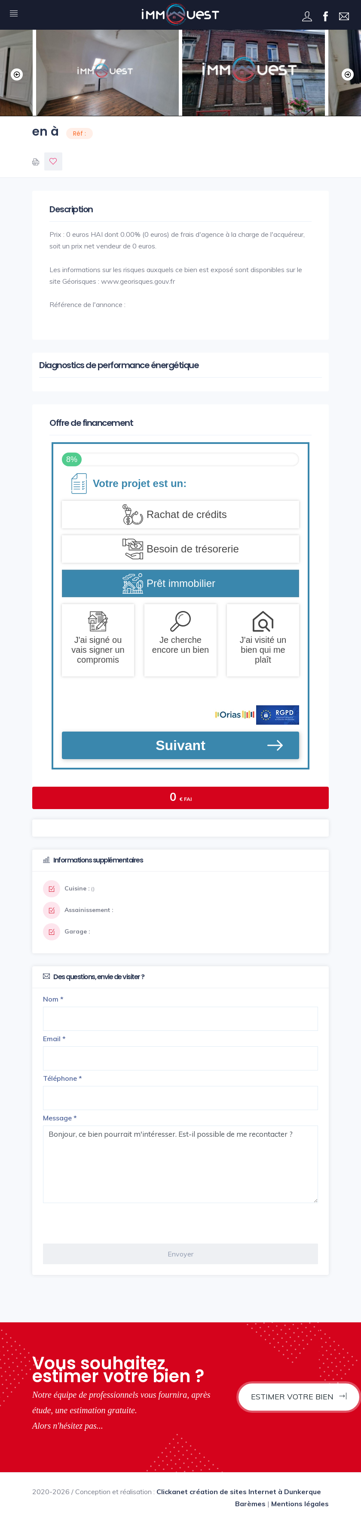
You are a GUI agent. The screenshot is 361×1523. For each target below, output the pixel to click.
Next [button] (346, 72)
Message (60, 1118)
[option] (253, 73)
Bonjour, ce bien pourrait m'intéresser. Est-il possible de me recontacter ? (180, 1164)
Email (54, 1038)
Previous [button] (15, 72)
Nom (53, 999)
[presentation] (108, 1223)
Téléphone (62, 1078)
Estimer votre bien (299, 1397)
